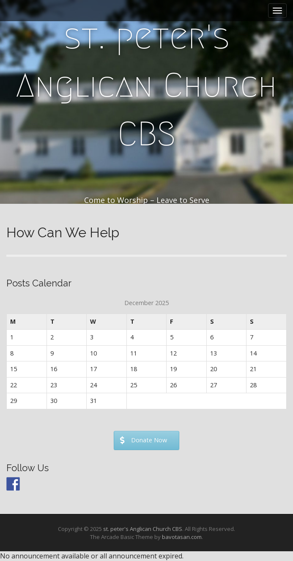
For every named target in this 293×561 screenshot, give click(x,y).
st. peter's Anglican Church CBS (146, 85)
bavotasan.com (182, 537)
